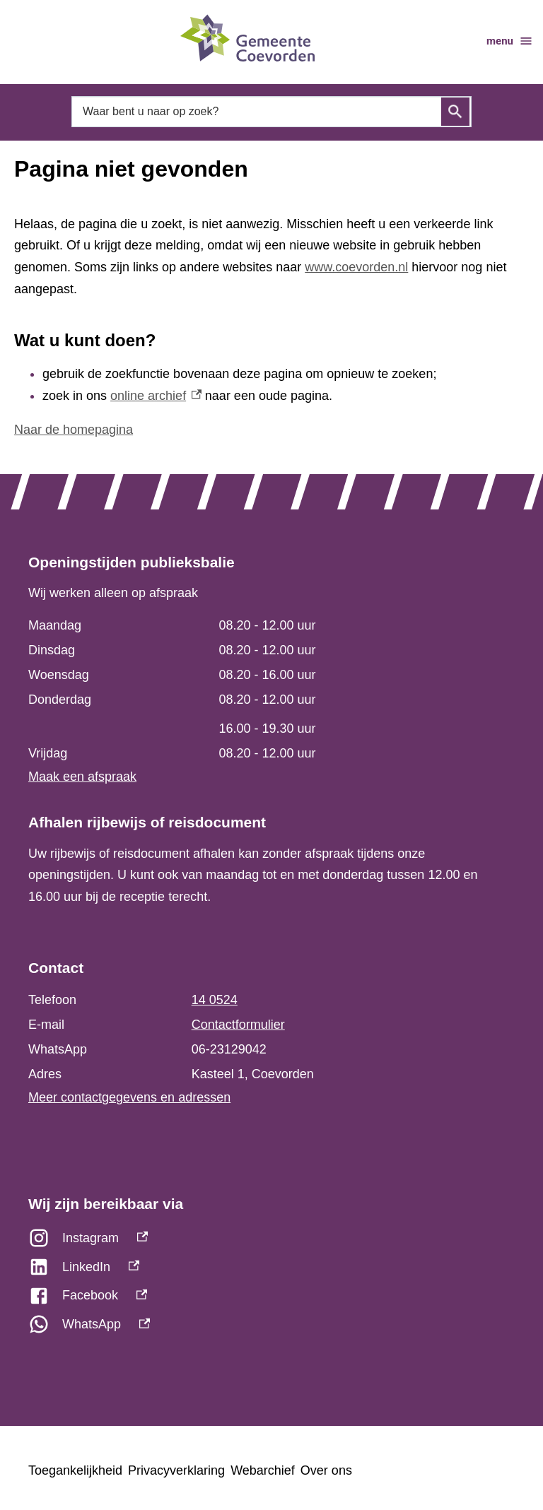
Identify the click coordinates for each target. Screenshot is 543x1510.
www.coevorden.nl (356, 267)
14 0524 (215, 1000)
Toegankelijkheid (75, 1470)
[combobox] (271, 111)
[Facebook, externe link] (271, 1299)
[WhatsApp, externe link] (271, 1328)
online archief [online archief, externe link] (156, 396)
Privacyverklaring (176, 1470)
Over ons (326, 1470)
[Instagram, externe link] (271, 1241)
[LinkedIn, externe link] (271, 1270)
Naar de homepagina (73, 430)
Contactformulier (238, 1025)
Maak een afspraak (82, 776)
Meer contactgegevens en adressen (129, 1097)
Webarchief (262, 1470)
